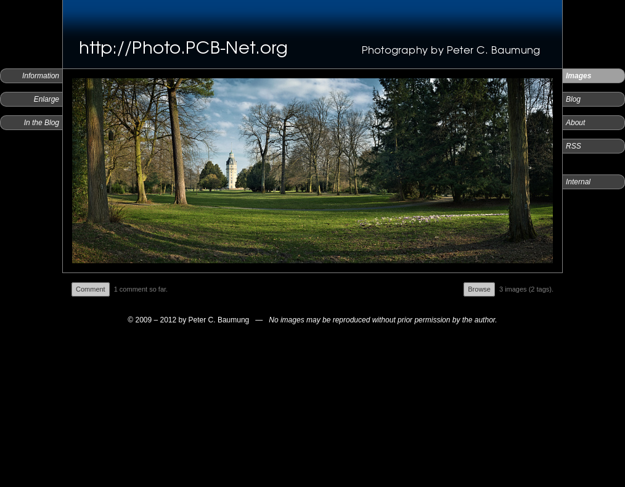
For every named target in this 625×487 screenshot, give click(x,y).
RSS (573, 146)
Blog (573, 99)
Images (578, 76)
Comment (90, 289)
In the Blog (41, 122)
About (575, 122)
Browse (479, 289)
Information (40, 76)
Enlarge (46, 99)
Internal (578, 182)
